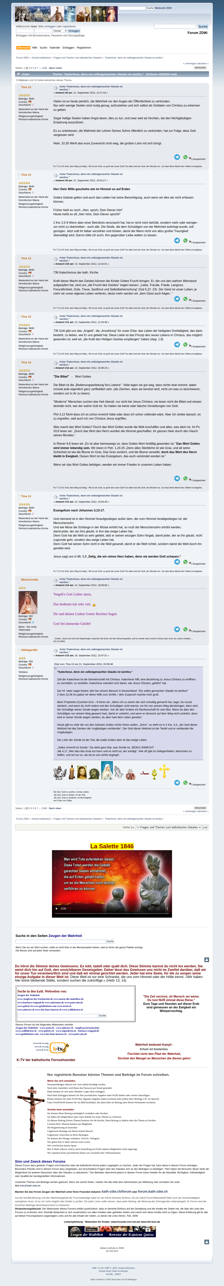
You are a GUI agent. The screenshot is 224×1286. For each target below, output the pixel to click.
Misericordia (29, 579)
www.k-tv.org (41, 1046)
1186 (44, 68)
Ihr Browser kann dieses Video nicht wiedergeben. (112, 884)
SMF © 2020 (111, 1268)
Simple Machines (126, 1268)
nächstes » (203, 63)
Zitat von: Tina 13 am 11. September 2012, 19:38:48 (83, 664)
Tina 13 (26, 87)
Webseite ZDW (163, 8)
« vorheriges (189, 63)
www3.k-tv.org (41, 1043)
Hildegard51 (29, 649)
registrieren (69, 26)
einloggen (50, 26)
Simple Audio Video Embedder (113, 1271)
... (40, 68)
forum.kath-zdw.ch (153, 1191)
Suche (21, 936)
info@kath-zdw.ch (30, 1185)
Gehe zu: (129, 827)
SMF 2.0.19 (97, 1268)
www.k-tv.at (42, 1049)
